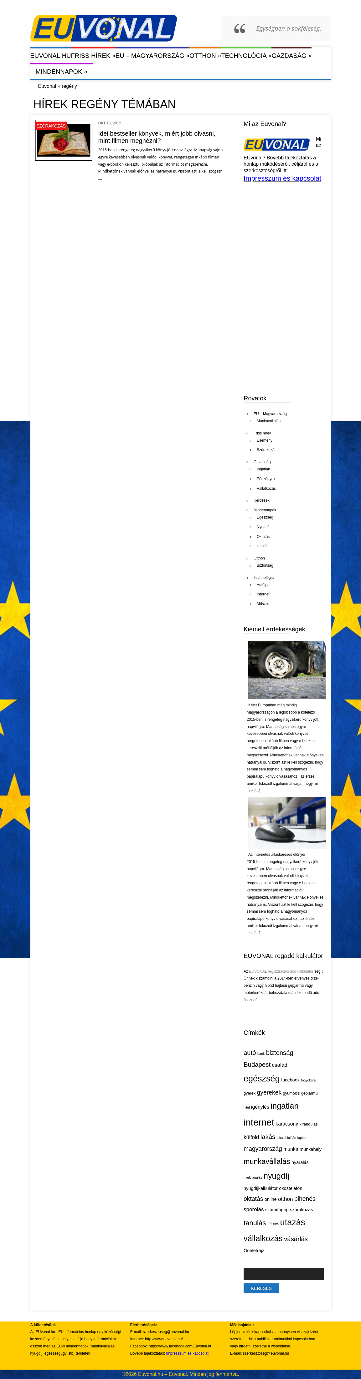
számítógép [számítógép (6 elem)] (277, 1209)
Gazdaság (291, 55)
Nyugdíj (263, 527)
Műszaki (264, 604)
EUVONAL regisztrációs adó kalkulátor (281, 971)
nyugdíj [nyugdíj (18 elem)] (276, 1175)
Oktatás (263, 536)
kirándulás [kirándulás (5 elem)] (309, 1124)
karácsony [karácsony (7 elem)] (287, 1123)
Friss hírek (93, 55)
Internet (263, 594)
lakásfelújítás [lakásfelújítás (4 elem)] (286, 1138)
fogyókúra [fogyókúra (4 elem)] (308, 1080)
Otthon (205, 55)
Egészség (265, 517)
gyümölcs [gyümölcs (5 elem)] (291, 1093)
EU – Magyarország (152, 55)
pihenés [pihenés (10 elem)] (305, 1198)
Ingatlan (263, 469)
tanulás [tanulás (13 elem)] (255, 1223)
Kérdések (262, 500)
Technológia (246, 55)
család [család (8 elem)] (279, 1065)
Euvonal (47, 86)
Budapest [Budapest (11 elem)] (257, 1064)
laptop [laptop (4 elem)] (302, 1138)
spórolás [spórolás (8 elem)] (254, 1209)
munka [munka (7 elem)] (290, 1149)
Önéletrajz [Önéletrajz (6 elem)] (254, 1250)
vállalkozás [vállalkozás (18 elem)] (263, 1238)
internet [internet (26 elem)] (259, 1122)
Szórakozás (51, 125)
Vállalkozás (266, 488)
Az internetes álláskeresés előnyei (276, 854)
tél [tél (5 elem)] (269, 1223)
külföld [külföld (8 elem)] (251, 1137)
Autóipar (264, 585)
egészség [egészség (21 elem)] (262, 1078)
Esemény (264, 440)
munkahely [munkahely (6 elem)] (311, 1149)
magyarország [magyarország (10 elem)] (263, 1148)
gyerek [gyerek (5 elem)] (249, 1093)
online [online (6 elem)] (271, 1199)
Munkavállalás (269, 421)
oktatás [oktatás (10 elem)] (253, 1198)
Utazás (262, 546)
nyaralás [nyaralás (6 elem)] (300, 1162)
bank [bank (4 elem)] (261, 1054)
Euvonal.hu (50, 55)
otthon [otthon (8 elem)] (285, 1199)
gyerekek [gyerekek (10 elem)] (269, 1092)
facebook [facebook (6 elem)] (290, 1079)
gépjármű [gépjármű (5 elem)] (309, 1093)
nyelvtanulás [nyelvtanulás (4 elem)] (253, 1177)
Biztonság (265, 565)
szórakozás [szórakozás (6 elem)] (301, 1209)
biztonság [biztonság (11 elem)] (279, 1052)
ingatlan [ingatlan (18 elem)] (284, 1105)
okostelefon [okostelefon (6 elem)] (290, 1188)
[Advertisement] (291, 340)
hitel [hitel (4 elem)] (247, 1107)
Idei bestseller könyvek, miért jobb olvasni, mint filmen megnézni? (157, 137)
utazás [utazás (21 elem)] (292, 1222)
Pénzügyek (266, 479)
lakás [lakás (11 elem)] (268, 1136)
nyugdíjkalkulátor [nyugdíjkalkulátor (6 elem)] (261, 1188)
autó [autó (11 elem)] (250, 1052)
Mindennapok (61, 71)
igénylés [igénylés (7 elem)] (260, 1107)
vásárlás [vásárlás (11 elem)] (296, 1239)
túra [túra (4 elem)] (276, 1224)
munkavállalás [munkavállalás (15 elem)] (267, 1161)
